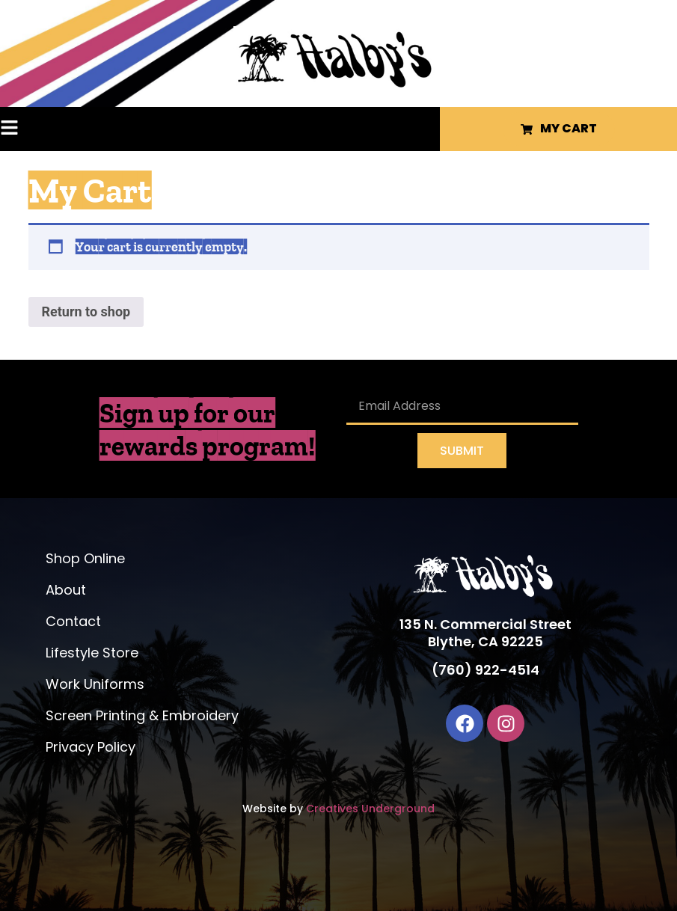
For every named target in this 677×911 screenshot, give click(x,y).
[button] (34, 129)
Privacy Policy (90, 746)
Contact (73, 621)
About (66, 589)
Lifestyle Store (92, 652)
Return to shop (86, 311)
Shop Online (85, 558)
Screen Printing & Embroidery (142, 715)
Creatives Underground (370, 808)
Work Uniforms (95, 684)
